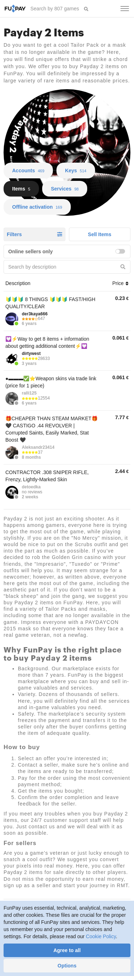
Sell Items (99, 234)
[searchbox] (55, 8)
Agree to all (66, 950)
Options (67, 966)
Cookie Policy (101, 936)
